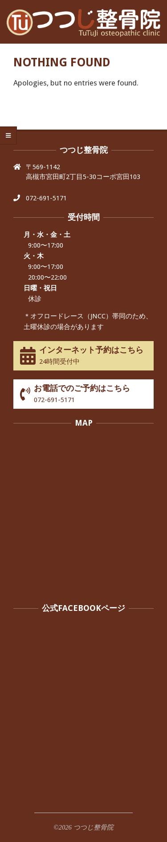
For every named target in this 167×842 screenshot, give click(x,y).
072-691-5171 (46, 198)
